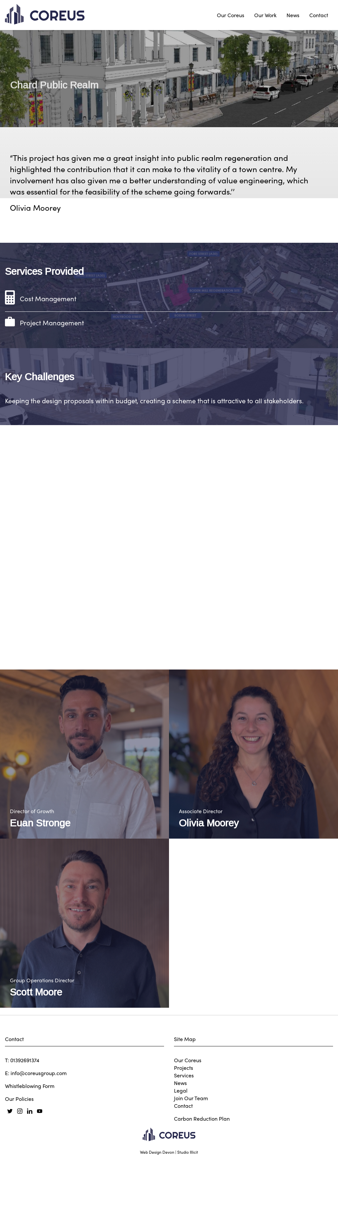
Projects (183, 1168)
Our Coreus (230, 15)
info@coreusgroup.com (39, 1173)
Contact (318, 15)
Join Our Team (191, 1198)
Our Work (265, 15)
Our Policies (19, 1199)
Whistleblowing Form (29, 1186)
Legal (180, 1190)
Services (184, 1175)
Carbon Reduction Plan (202, 1218)
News (293, 15)
